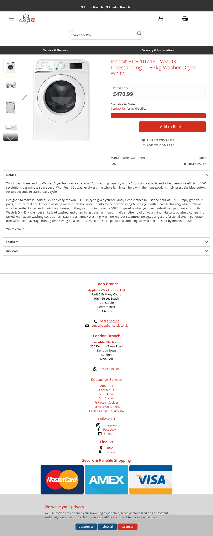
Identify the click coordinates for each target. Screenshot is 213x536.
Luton (110, 448)
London (109, 452)
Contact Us (118, 108)
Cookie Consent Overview (106, 411)
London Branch (119, 7)
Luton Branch (93, 7)
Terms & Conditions (106, 407)
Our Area (106, 394)
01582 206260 (109, 321)
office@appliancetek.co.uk (110, 325)
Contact (133, 20)
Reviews (12, 251)
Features (12, 242)
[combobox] (106, 35)
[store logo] (59, 18)
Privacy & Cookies (106, 402)
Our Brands (106, 398)
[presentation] (106, 174)
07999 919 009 (110, 369)
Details (11, 175)
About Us (106, 386)
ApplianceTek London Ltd (106, 290)
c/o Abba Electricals (107, 342)
